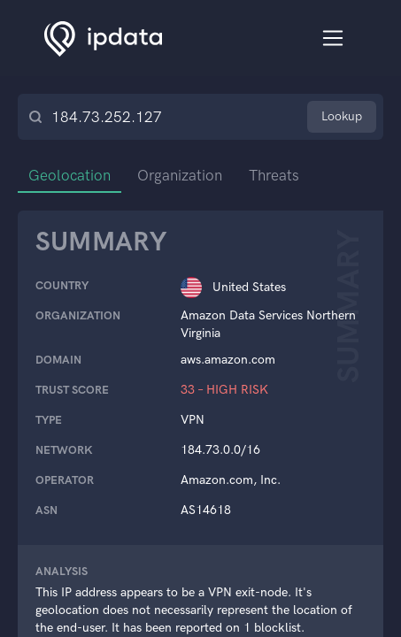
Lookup (341, 116)
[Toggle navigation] (333, 38)
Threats (274, 175)
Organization (179, 175)
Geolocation (69, 175)
